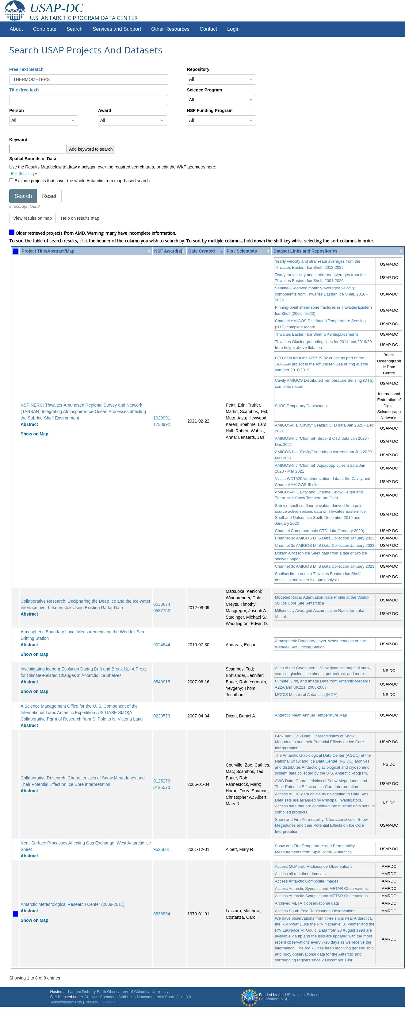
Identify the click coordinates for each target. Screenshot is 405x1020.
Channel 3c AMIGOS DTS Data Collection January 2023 (324, 538)
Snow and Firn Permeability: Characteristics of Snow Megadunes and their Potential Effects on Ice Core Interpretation (321, 825)
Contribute (44, 29)
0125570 (161, 787)
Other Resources (170, 29)
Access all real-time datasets (300, 873)
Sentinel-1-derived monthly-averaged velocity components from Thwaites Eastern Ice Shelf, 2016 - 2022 (321, 294)
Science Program (204, 89)
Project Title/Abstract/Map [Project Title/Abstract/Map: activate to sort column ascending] (47, 251)
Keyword (18, 139)
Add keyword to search (91, 149)
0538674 (161, 604)
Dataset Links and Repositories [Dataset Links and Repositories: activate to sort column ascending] (305, 251)
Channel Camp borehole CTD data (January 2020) (319, 530)
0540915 (161, 681)
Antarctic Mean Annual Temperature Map (311, 715)
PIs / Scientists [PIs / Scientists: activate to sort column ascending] (242, 251)
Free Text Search (26, 69)
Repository (198, 69)
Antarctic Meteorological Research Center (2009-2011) (72, 904)
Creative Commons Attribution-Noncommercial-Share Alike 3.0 (137, 997)
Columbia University (151, 992)
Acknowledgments (66, 1002)
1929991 (161, 417)
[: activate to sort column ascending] (15, 251)
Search (74, 29)
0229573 (161, 715)
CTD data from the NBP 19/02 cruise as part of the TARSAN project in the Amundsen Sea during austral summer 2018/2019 (321, 364)
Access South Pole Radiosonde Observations (315, 911)
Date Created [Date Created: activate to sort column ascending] (201, 251)
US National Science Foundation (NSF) (290, 997)
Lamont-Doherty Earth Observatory (98, 992)
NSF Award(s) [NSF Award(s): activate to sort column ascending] (168, 251)
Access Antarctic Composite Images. (307, 881)
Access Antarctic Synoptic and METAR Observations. (322, 888)
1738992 (161, 424)
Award (104, 110)
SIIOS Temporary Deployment (301, 406)
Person (16, 110)
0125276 (161, 781)
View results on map (32, 218)
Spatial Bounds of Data (32, 158)
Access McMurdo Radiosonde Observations (314, 866)
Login (233, 29)
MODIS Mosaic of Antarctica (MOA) (306, 694)
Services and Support (117, 29)
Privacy (92, 1002)
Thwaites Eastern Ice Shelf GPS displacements (316, 334)
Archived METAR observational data (307, 903)
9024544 (161, 644)
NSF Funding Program (210, 110)
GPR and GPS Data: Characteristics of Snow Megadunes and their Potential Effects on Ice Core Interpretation (319, 742)
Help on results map (80, 218)
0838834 (161, 913)
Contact (208, 29)
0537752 (161, 610)
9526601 (161, 849)
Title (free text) (24, 89)
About (16, 29)
